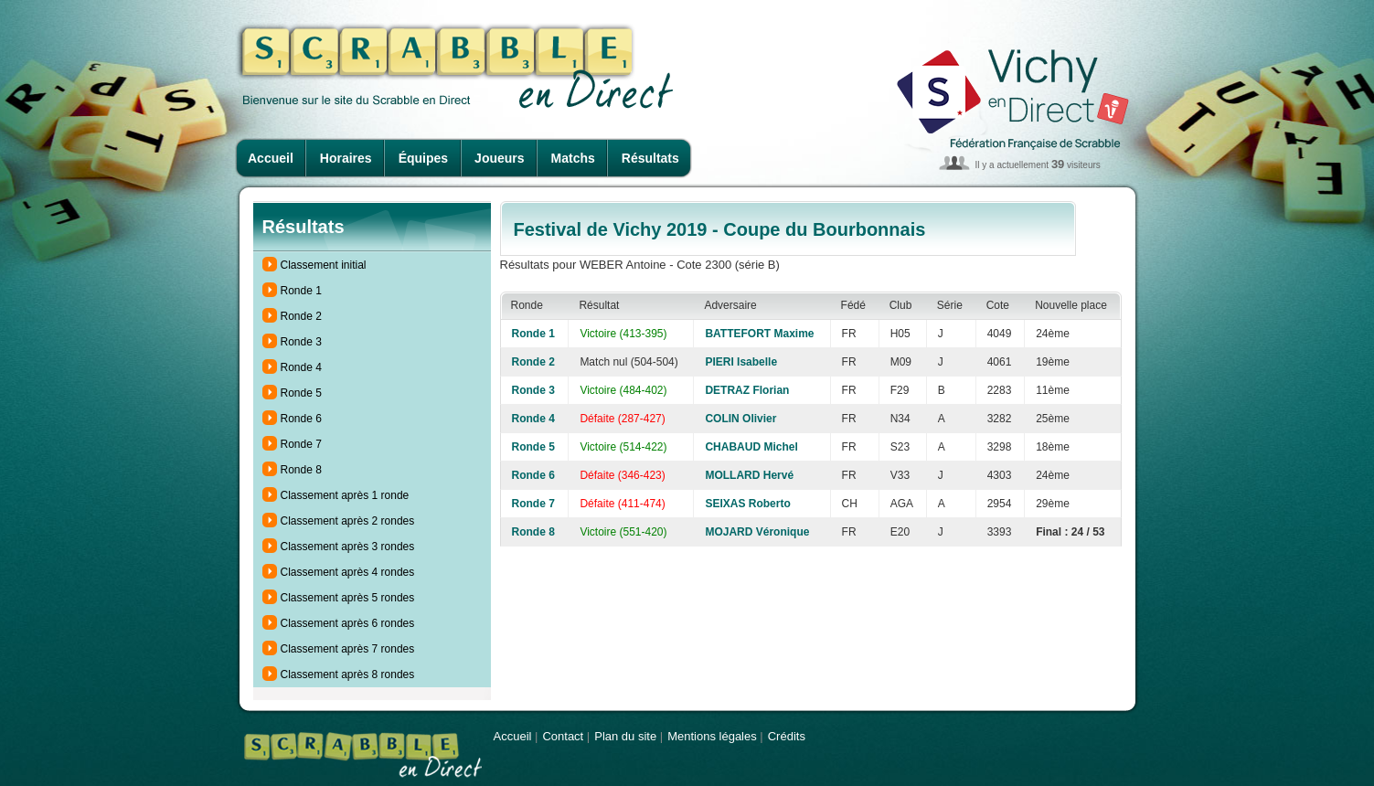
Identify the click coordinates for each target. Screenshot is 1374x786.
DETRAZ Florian (747, 390)
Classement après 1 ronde (345, 495)
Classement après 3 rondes (348, 546)
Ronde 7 (301, 444)
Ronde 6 (301, 418)
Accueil (270, 158)
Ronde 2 (301, 316)
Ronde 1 (301, 290)
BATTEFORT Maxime (759, 333)
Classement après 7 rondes (348, 649)
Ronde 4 (301, 367)
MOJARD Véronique (757, 532)
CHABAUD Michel (751, 447)
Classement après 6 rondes (348, 623)
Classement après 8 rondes (348, 674)
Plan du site (625, 736)
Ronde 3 (301, 341)
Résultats (650, 158)
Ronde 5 (301, 393)
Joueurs (499, 158)
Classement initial (324, 265)
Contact (562, 736)
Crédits (786, 736)
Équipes (423, 158)
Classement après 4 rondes (348, 572)
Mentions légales (712, 736)
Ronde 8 (301, 469)
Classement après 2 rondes (348, 521)
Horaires (346, 158)
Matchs (573, 158)
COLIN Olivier (740, 418)
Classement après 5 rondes (348, 597)
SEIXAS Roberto (747, 503)
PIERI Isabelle (741, 362)
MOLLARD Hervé (749, 475)
